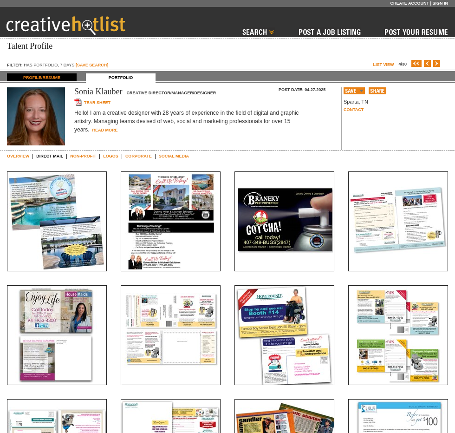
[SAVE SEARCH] (92, 65)
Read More (104, 130)
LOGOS (110, 156)
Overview (18, 156)
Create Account (409, 3)
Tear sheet (97, 102)
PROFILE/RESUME (41, 77)
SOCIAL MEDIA (174, 156)
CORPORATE (138, 156)
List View (383, 64)
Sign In (440, 3)
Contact (354, 109)
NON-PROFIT (83, 156)
